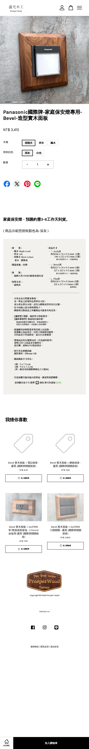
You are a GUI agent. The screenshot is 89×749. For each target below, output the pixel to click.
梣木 (41, 142)
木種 (5, 142)
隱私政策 (44, 646)
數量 (5, 162)
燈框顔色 (8, 152)
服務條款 (35, 646)
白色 (38, 153)
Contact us (44, 611)
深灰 (27, 153)
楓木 (53, 142)
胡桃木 (28, 142)
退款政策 (54, 646)
